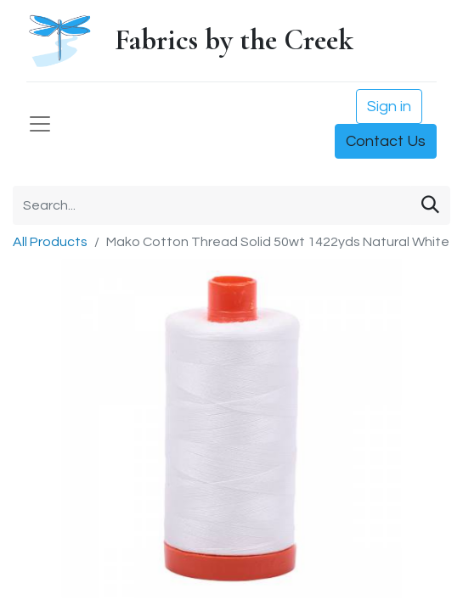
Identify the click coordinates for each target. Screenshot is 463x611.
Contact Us (386, 141)
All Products (50, 242)
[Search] (430, 205)
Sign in (389, 106)
